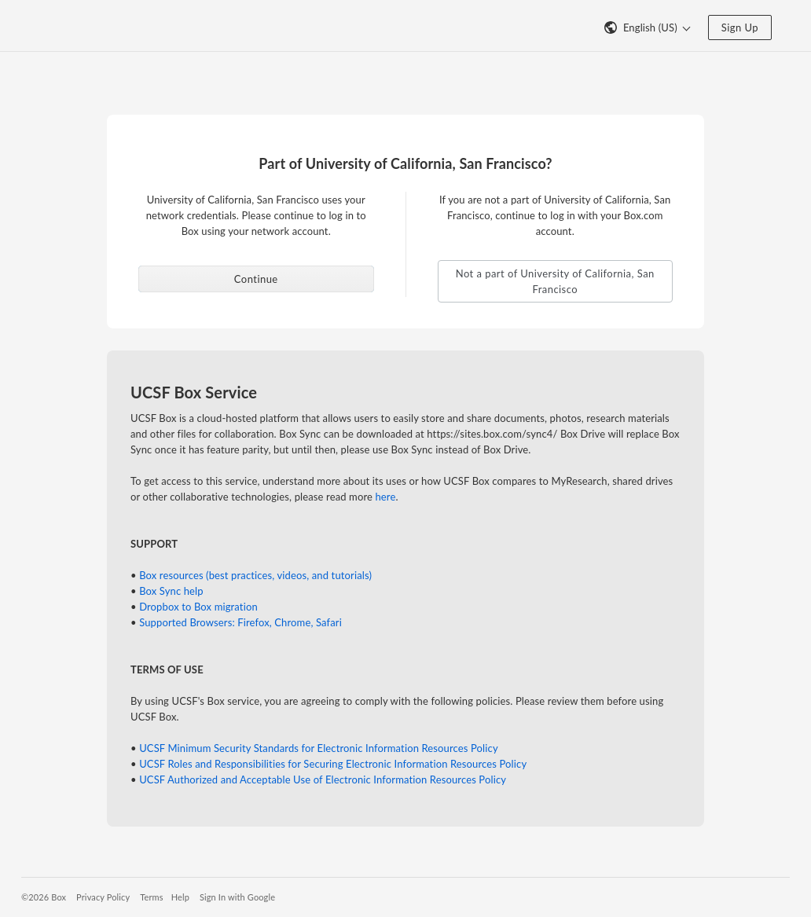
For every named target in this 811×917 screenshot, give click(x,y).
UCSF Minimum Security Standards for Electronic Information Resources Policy (318, 748)
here (385, 496)
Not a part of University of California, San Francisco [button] (555, 281)
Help (180, 897)
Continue (256, 279)
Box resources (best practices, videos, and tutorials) (255, 575)
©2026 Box (43, 897)
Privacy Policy (103, 897)
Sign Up (739, 27)
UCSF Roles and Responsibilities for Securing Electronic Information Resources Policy (333, 763)
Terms (151, 897)
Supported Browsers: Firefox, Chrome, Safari (240, 622)
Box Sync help (171, 591)
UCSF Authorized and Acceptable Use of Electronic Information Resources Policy (322, 779)
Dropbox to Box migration (198, 606)
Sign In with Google (237, 897)
